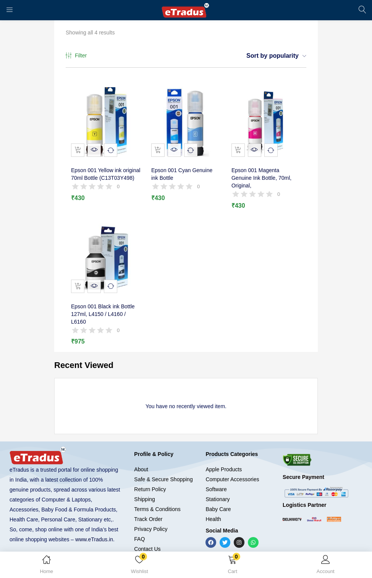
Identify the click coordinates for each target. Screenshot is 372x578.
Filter (76, 56)
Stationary (217, 490)
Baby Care (218, 500)
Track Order (148, 510)
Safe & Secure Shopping (163, 470)
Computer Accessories (232, 470)
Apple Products (223, 460)
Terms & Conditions (157, 500)
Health (213, 510)
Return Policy (150, 480)
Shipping (144, 490)
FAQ (139, 530)
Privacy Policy (150, 520)
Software (215, 480)
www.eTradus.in (94, 530)
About (141, 460)
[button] (232, 566)
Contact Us (147, 540)
